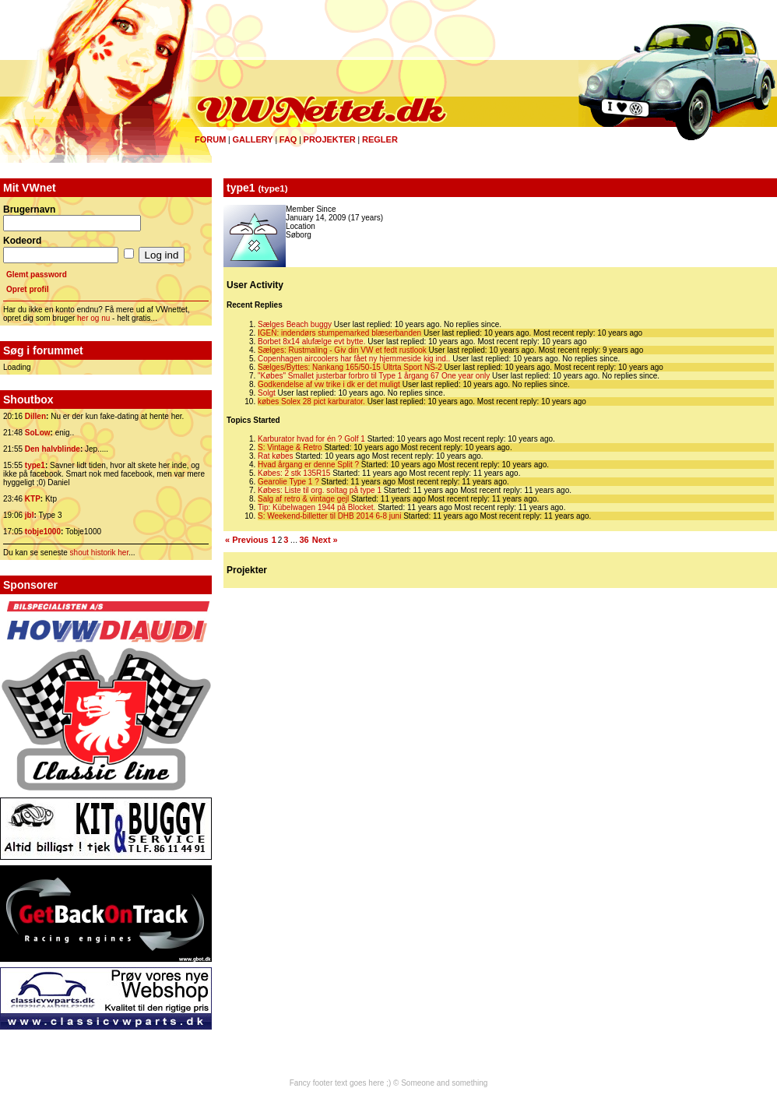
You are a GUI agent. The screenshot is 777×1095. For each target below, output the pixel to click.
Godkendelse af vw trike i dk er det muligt (329, 384)
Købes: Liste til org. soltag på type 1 (319, 490)
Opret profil (27, 289)
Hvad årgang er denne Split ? (308, 464)
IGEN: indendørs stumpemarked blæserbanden (339, 333)
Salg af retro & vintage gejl (303, 499)
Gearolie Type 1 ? (288, 481)
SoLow (38, 432)
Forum (210, 139)
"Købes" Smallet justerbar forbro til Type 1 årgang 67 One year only (374, 375)
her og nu (93, 318)
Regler (380, 139)
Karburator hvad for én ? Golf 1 (311, 439)
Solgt (267, 393)
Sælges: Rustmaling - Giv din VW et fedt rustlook (342, 350)
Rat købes (276, 456)
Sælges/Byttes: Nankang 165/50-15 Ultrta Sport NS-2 (350, 367)
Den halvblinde (52, 449)
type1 (35, 465)
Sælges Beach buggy (295, 324)
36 (303, 539)
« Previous (247, 539)
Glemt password (36, 274)
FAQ (288, 139)
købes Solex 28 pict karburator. (311, 401)
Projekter (330, 139)
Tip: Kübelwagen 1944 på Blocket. (316, 507)
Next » (325, 539)
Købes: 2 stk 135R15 (294, 473)
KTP (32, 499)
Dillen (35, 416)
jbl (29, 515)
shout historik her (99, 552)
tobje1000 (43, 531)
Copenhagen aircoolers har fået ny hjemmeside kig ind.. (354, 358)
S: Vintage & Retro (290, 447)
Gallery (252, 139)
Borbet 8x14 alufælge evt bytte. (311, 341)
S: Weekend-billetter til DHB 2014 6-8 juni (329, 516)
